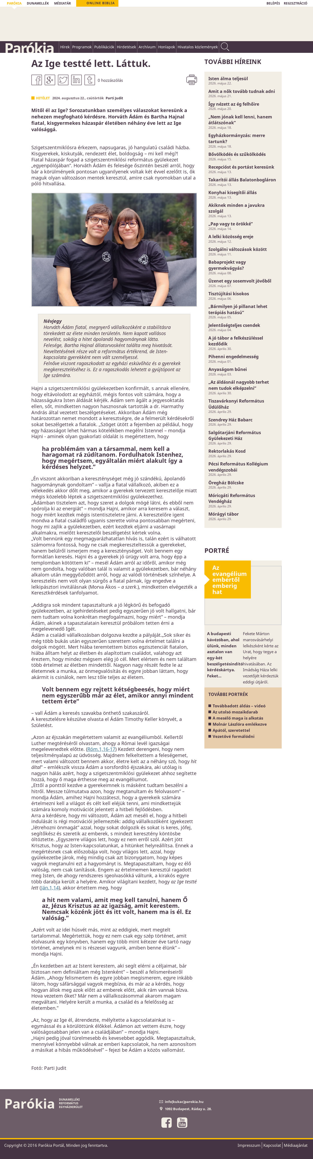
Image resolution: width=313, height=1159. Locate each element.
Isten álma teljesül (228, 79)
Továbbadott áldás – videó (239, 705)
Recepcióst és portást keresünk (241, 167)
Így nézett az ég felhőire (233, 104)
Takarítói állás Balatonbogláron (242, 180)
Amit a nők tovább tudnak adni (241, 91)
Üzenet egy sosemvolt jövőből (239, 281)
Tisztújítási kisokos (228, 294)
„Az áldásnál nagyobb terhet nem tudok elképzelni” (238, 385)
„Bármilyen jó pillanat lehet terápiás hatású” (237, 309)
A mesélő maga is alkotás (238, 718)
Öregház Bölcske (226, 483)
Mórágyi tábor (223, 514)
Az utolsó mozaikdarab (235, 712)
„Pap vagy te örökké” (230, 224)
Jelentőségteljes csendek (234, 325)
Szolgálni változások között (237, 249)
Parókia (29, 48)
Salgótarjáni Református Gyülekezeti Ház (234, 436)
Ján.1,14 (50, 887)
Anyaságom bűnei (227, 369)
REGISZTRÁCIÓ (295, 3)
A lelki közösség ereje (230, 237)
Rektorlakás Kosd (227, 451)
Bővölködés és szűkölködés (237, 154)
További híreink (232, 61)
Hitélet (43, 98)
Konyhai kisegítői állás (232, 192)
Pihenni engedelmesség (233, 357)
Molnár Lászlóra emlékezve (240, 724)
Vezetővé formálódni (234, 736)
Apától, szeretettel (231, 730)
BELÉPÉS (273, 3)
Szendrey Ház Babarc (230, 420)
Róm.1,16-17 (101, 749)
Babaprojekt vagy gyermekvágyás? (227, 265)
